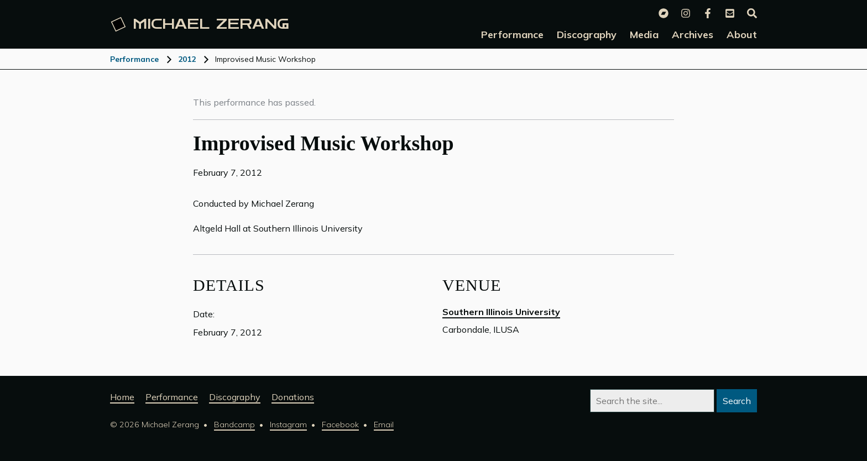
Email (384, 424)
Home (122, 396)
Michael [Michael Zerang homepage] (200, 24)
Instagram (288, 424)
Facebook (340, 424)
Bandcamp (234, 424)
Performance (134, 59)
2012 (187, 59)
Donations (292, 396)
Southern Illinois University (501, 311)
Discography (234, 396)
